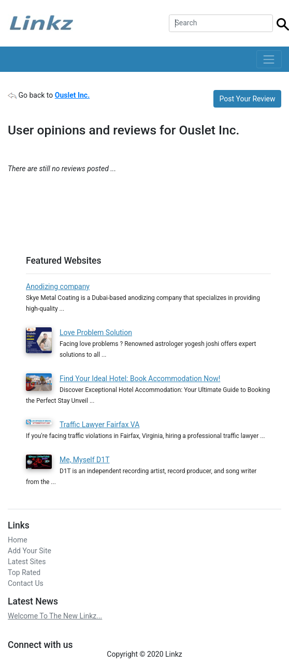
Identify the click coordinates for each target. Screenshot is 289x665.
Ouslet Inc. (72, 95)
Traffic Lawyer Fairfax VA (99, 424)
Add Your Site (29, 551)
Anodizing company (58, 286)
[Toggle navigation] (269, 59)
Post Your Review (248, 99)
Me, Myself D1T (85, 460)
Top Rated (24, 572)
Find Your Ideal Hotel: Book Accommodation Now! (140, 378)
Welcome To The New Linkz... (55, 616)
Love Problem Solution (96, 332)
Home (17, 540)
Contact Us (26, 583)
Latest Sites (27, 561)
